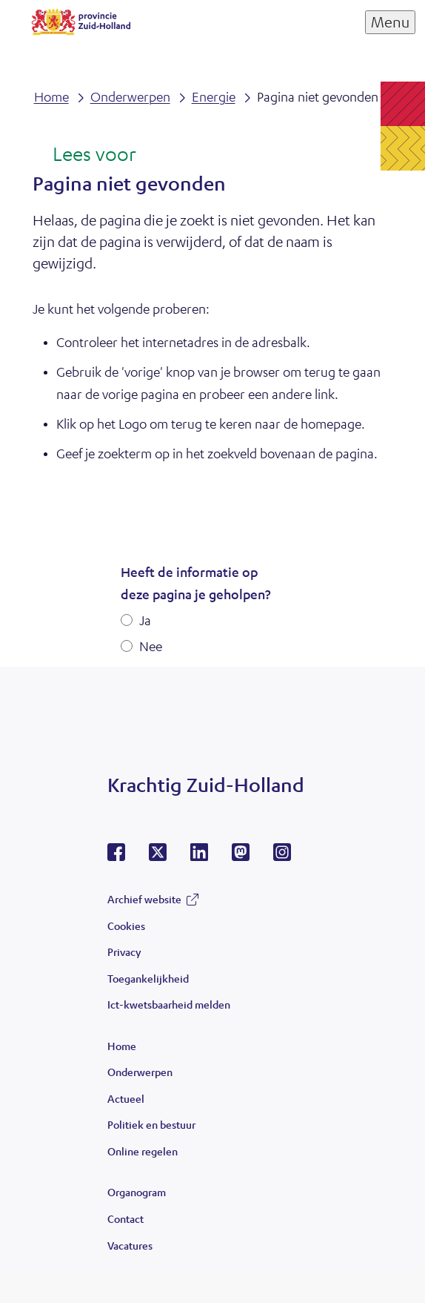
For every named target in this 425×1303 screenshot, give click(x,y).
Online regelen (142, 1151)
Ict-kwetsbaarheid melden (168, 1004)
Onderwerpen (140, 1071)
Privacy (124, 951)
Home (121, 1045)
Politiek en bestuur (151, 1124)
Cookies (126, 925)
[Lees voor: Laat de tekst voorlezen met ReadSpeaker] (84, 155)
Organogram (136, 1191)
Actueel (125, 1098)
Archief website (144, 898)
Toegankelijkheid (148, 978)
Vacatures (130, 1245)
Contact (125, 1218)
